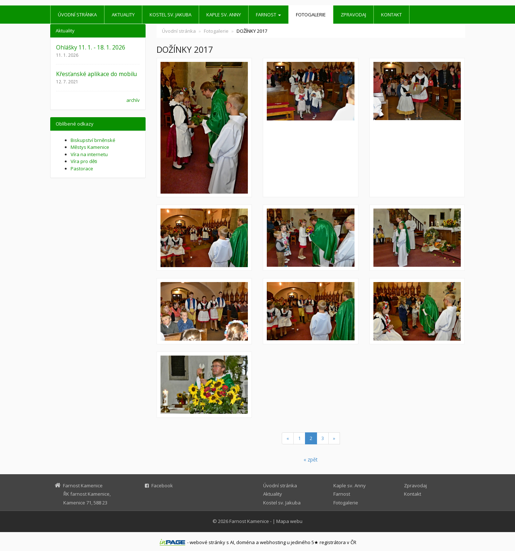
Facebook (162, 485)
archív (133, 100)
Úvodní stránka (77, 14)
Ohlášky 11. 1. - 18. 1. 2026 (90, 47)
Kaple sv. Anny (223, 14)
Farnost (268, 14)
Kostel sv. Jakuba (170, 14)
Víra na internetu (89, 154)
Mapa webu (289, 521)
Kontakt (391, 14)
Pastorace (82, 168)
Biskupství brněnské (93, 140)
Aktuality (123, 14)
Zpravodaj (353, 14)
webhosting (273, 542)
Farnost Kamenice (249, 521)
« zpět (311, 459)
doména (245, 542)
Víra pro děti (84, 161)
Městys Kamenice (90, 147)
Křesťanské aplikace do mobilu (96, 74)
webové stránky (207, 542)
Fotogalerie (311, 14)
